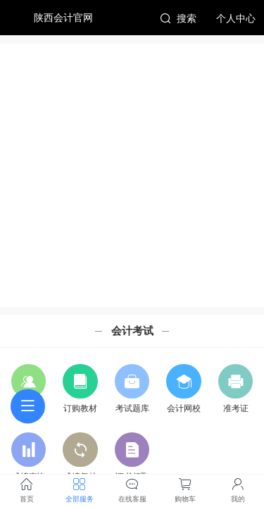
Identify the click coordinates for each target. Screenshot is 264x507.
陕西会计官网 (63, 17)
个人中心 (236, 18)
